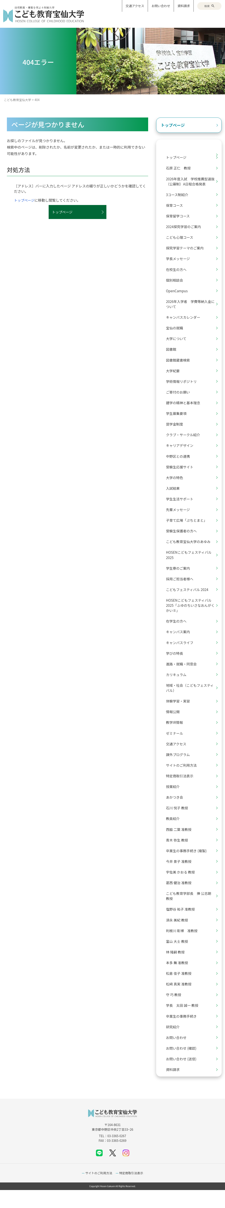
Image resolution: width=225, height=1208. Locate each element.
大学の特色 (176, 483)
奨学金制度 (176, 429)
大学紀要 (174, 375)
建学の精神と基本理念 (185, 407)
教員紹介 (174, 831)
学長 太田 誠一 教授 (184, 1022)
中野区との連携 (179, 462)
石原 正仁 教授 (180, 168)
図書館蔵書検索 (179, 364)
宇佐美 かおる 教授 (182, 886)
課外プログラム (179, 766)
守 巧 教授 (175, 1011)
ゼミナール (176, 744)
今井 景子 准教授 (180, 875)
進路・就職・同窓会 (183, 674)
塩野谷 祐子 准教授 (182, 924)
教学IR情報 (176, 733)
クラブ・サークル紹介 (185, 440)
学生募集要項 (178, 418)
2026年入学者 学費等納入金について (190, 307)
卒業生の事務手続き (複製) (188, 864)
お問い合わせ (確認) (183, 1065)
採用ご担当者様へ (181, 587)
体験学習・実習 (179, 711)
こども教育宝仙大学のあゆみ (190, 549)
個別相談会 (176, 282)
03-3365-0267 (116, 1153)
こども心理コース (181, 239)
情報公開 (174, 722)
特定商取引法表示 (181, 788)
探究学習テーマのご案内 (186, 250)
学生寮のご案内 (179, 576)
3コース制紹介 (178, 195)
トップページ (24, 200)
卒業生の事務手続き (183, 1032)
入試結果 (174, 494)
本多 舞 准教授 (178, 978)
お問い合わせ (160, 6)
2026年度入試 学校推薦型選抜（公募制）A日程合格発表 (190, 182)
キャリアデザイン (181, 451)
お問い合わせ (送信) (183, 1076)
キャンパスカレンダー (185, 320)
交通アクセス (135, 6)
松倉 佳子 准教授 (180, 989)
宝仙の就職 (176, 331)
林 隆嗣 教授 (177, 967)
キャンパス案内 (179, 641)
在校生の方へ (178, 271)
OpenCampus (178, 293)
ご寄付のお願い (179, 396)
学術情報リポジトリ (183, 385)
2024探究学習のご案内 (185, 228)
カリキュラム (178, 684)
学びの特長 (176, 663)
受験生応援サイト (181, 473)
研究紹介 (174, 1043)
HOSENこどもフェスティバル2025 (191, 562)
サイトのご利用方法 (183, 777)
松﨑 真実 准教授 (180, 1000)
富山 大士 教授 (178, 956)
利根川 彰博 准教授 (183, 945)
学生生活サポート (181, 505)
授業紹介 (174, 799)
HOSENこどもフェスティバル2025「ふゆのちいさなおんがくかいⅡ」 (191, 614)
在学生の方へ (178, 630)
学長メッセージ (179, 260)
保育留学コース (179, 217)
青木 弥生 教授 (178, 853)
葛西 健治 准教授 (180, 897)
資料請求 (183, 6)
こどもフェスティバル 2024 (189, 598)
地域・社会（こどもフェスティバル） (192, 698)
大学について (178, 342)
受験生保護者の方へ (183, 538)
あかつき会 (176, 809)
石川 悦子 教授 (178, 820)
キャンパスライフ (181, 652)
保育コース (176, 206)
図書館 (172, 353)
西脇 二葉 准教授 (180, 842)
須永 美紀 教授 (178, 934)
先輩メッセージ (179, 516)
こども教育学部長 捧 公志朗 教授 (190, 910)
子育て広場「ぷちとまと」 (188, 527)
